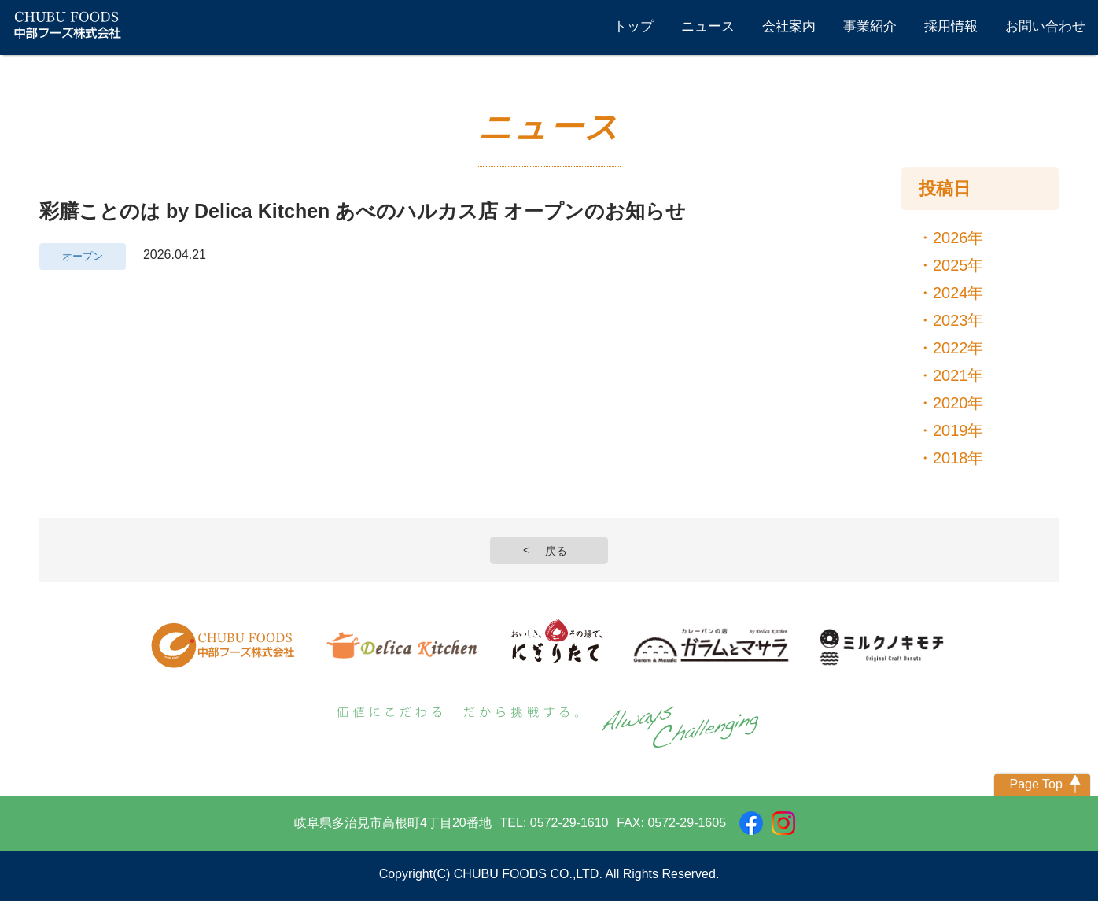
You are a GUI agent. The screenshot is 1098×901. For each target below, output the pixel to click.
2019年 (958, 430)
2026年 (958, 237)
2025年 (958, 265)
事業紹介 (870, 26)
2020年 (958, 403)
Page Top (1035, 784)
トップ (633, 26)
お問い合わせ (1045, 26)
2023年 (958, 320)
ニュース (708, 26)
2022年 (958, 347)
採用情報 (951, 26)
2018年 (958, 458)
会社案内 (789, 26)
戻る (556, 551)
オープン (82, 256)
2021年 (958, 375)
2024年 (958, 292)
